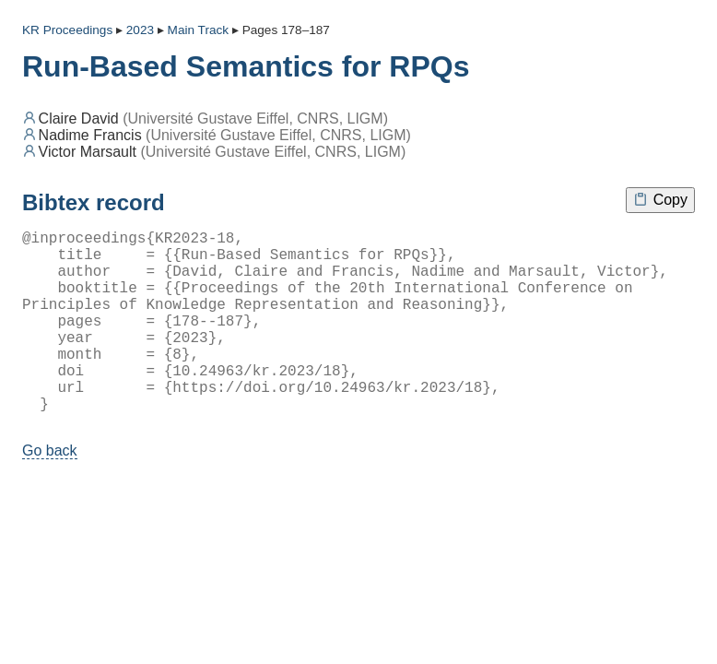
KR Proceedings (67, 30)
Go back (49, 491)
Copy (660, 200)
